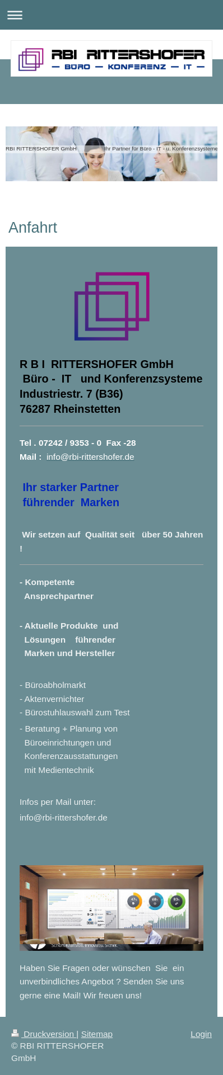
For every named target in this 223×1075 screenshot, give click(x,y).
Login (201, 1034)
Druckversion (43, 1034)
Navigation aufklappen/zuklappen (111, 15)
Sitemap (97, 1034)
